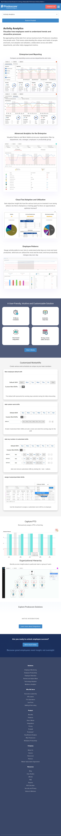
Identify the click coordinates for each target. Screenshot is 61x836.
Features (30, 718)
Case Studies (30, 774)
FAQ (30, 780)
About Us (30, 750)
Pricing (30, 726)
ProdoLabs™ (30, 732)
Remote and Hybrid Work (30, 679)
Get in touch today (30, 645)
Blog (30, 771)
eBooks (30, 777)
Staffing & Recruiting (30, 705)
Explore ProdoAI (30, 20)
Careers (30, 753)
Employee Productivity (30, 673)
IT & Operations (30, 700)
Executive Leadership (30, 694)
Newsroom (30, 756)
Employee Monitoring (30, 670)
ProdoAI (30, 729)
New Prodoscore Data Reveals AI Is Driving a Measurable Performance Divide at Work (22, 1)
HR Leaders (30, 697)
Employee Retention (30, 676)
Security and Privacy (30, 788)
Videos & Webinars (30, 791)
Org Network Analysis (30, 735)
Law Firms (30, 702)
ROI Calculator (30, 785)
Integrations (30, 723)
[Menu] (59, 7)
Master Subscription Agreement (30, 762)
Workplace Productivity (30, 741)
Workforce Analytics (30, 684)
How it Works (30, 350)
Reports (30, 783)
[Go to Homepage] (9, 7)
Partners (30, 759)
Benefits (30, 715)
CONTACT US (51, 7)
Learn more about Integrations (30, 626)
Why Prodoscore (30, 738)
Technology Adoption (30, 681)
